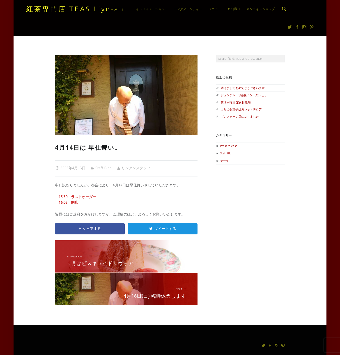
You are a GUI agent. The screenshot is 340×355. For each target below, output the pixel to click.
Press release (228, 145)
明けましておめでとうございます (243, 87)
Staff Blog (103, 168)
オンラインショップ (260, 9)
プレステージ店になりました (240, 116)
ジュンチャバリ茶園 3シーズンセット (245, 95)
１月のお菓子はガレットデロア (241, 109)
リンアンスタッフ (136, 168)
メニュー (215, 9)
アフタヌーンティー (188, 9)
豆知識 (232, 9)
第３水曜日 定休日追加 (236, 102)
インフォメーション (150, 9)
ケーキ (224, 160)
